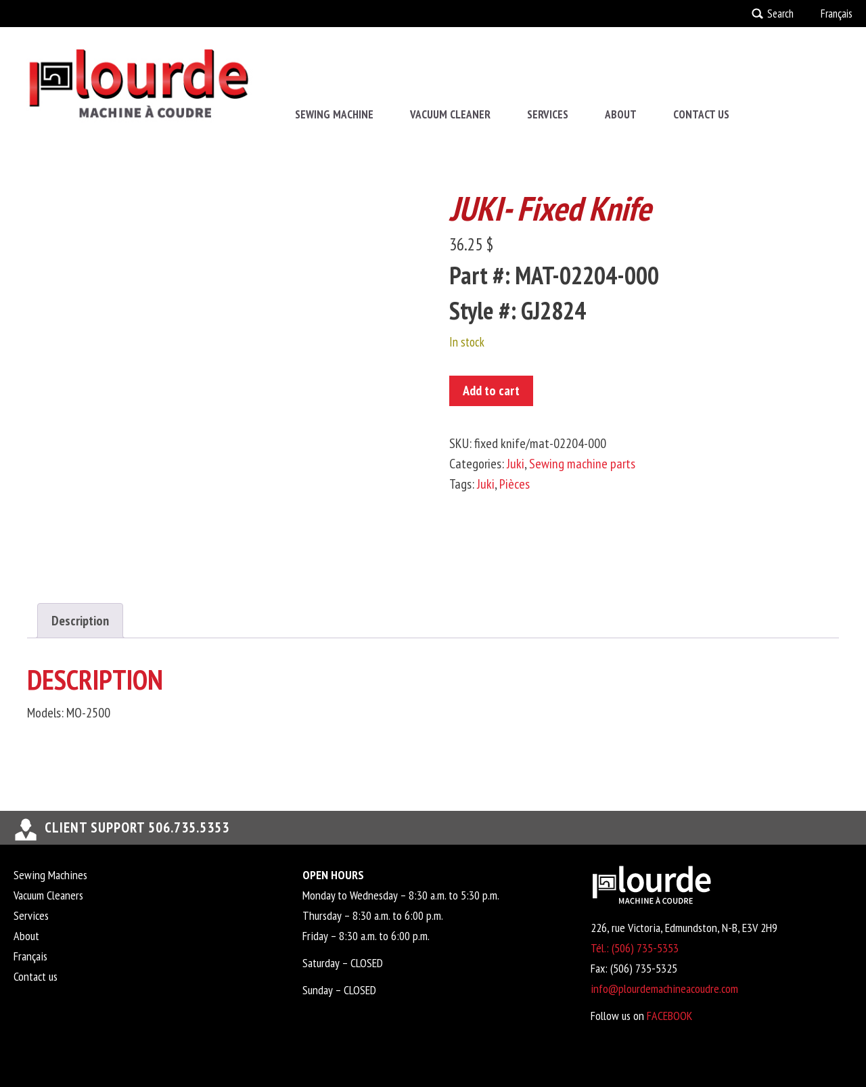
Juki (515, 463)
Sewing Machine (334, 114)
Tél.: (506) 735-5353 (635, 948)
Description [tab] (80, 620)
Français (836, 13)
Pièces (514, 484)
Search (780, 13)
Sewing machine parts (582, 463)
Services (547, 114)
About (621, 114)
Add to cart (491, 390)
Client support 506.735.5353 (137, 827)
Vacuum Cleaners (48, 895)
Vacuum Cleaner (450, 114)
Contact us (701, 114)
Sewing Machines (50, 875)
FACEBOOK (669, 1015)
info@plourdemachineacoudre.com (664, 988)
